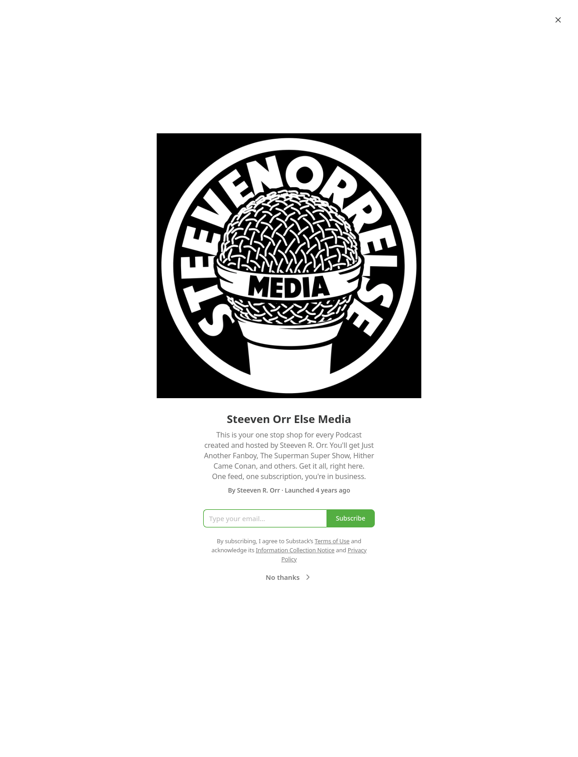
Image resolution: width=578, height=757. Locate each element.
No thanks (289, 577)
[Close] (558, 20)
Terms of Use (332, 541)
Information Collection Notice (295, 550)
